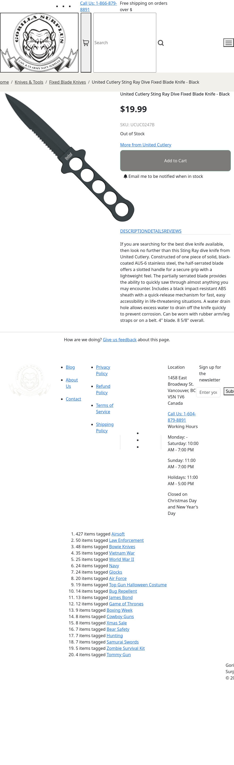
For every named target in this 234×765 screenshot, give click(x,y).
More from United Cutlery (145, 145)
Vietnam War (122, 553)
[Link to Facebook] (145, 440)
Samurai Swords (123, 642)
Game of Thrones (126, 604)
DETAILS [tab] (156, 231)
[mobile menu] (228, 42)
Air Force (118, 578)
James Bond (121, 597)
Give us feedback (120, 340)
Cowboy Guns (120, 616)
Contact (73, 399)
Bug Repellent (123, 591)
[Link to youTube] (145, 433)
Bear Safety (118, 629)
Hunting (115, 635)
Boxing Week (119, 610)
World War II (121, 559)
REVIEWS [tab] (172, 231)
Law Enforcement (126, 540)
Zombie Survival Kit (126, 648)
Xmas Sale (117, 623)
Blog (70, 367)
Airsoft (118, 534)
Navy (114, 566)
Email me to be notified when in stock (163, 176)
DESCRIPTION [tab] (134, 231)
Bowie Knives (122, 547)
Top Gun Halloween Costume (138, 585)
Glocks (115, 572)
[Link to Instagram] (77, 6)
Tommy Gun (119, 655)
